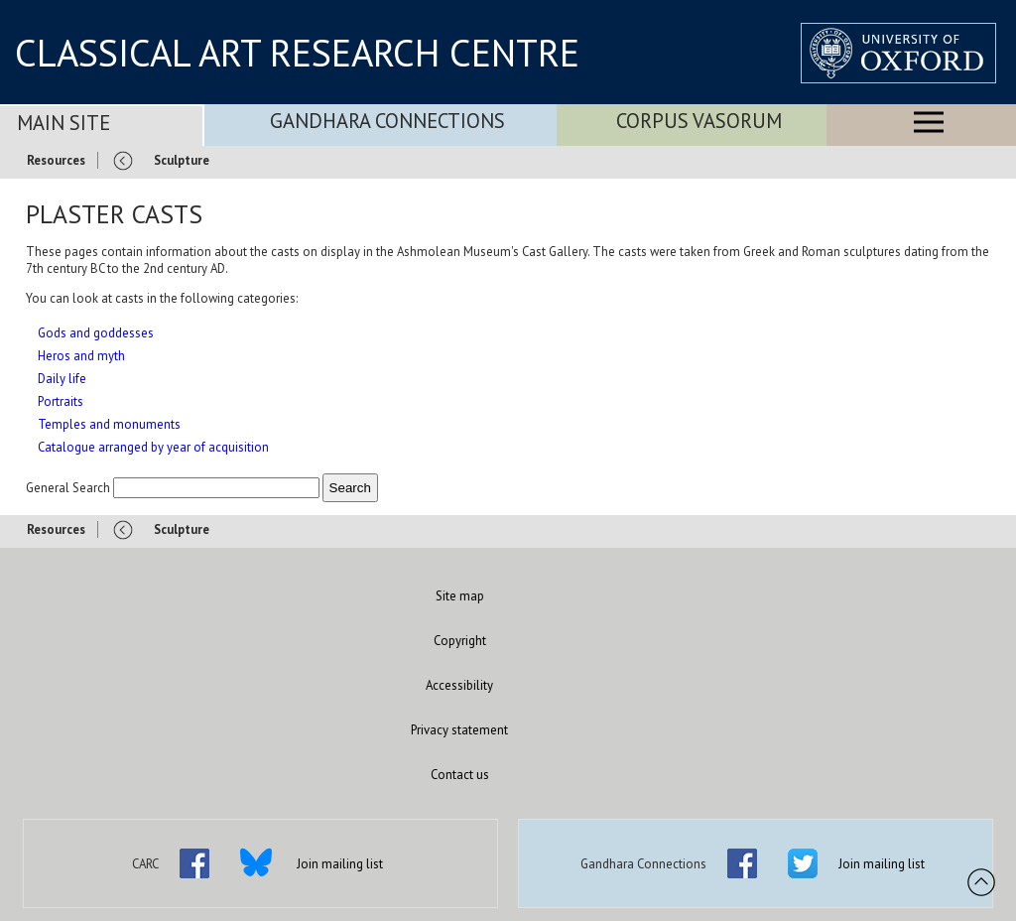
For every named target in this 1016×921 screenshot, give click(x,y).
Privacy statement (459, 730)
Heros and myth (81, 355)
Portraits (60, 401)
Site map (460, 596)
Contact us (460, 774)
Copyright (460, 640)
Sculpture (181, 160)
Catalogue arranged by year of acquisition (153, 447)
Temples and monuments (109, 424)
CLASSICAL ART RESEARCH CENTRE (297, 52)
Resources (56, 160)
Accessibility (459, 685)
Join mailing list (340, 863)
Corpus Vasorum (699, 120)
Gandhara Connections (387, 120)
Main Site (63, 122)
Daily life (62, 378)
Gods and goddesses (96, 333)
